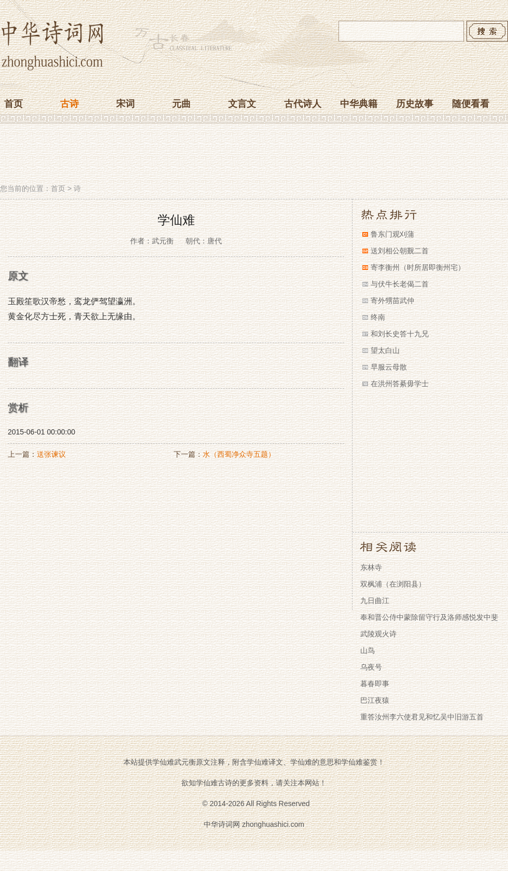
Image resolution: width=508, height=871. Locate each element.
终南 (378, 317)
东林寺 (371, 567)
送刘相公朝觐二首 (400, 251)
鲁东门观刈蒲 (392, 234)
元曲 (181, 104)
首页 (13, 104)
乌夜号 (371, 667)
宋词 (125, 104)
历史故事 (414, 104)
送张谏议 (51, 454)
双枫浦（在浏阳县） (393, 584)
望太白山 (385, 350)
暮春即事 (374, 683)
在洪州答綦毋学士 (400, 383)
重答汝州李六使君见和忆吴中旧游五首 (422, 717)
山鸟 (367, 650)
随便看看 (470, 104)
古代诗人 (302, 104)
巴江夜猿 (374, 700)
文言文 (242, 104)
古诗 (69, 104)
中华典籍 (358, 104)
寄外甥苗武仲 (392, 300)
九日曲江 (374, 600)
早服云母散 (389, 367)
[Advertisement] (254, 154)
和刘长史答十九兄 (400, 334)
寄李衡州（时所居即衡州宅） (418, 267)
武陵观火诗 (378, 634)
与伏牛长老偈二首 (400, 284)
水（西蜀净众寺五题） (239, 454)
